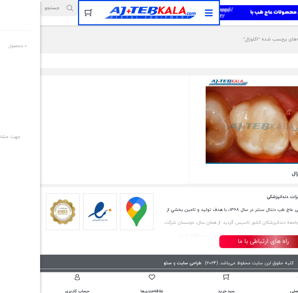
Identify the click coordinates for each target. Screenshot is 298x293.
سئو (128, 263)
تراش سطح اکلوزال (272, 173)
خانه (278, 39)
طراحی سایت (149, 263)
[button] (168, 12)
